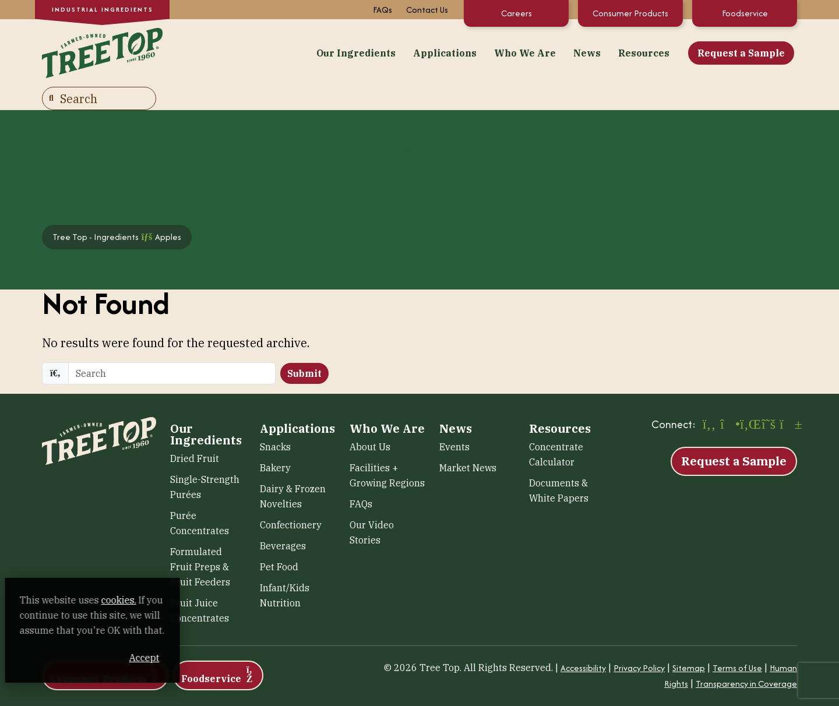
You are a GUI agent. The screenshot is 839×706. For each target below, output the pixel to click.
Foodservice (745, 13)
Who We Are (397, 52)
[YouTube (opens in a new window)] (788, 399)
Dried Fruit (194, 432)
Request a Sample (613, 52)
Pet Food (279, 540)
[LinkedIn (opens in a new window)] (748, 399)
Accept (221, 657)
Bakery (275, 441)
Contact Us (427, 9)
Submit (304, 347)
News (459, 52)
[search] (172, 347)
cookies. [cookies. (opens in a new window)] (136, 600)
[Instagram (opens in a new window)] (729, 399)
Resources (515, 52)
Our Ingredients (227, 52)
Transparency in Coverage (746, 657)
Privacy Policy (639, 642)
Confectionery (291, 498)
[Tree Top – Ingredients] (99, 50)
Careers (516, 13)
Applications (316, 52)
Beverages (283, 519)
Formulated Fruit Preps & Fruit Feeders (200, 541)
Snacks (275, 420)
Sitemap (688, 642)
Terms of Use (737, 642)
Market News (467, 441)
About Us (370, 420)
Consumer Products (630, 13)
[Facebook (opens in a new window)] (709, 399)
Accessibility (583, 642)
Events (454, 420)
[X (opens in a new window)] (768, 399)
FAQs (382, 9)
